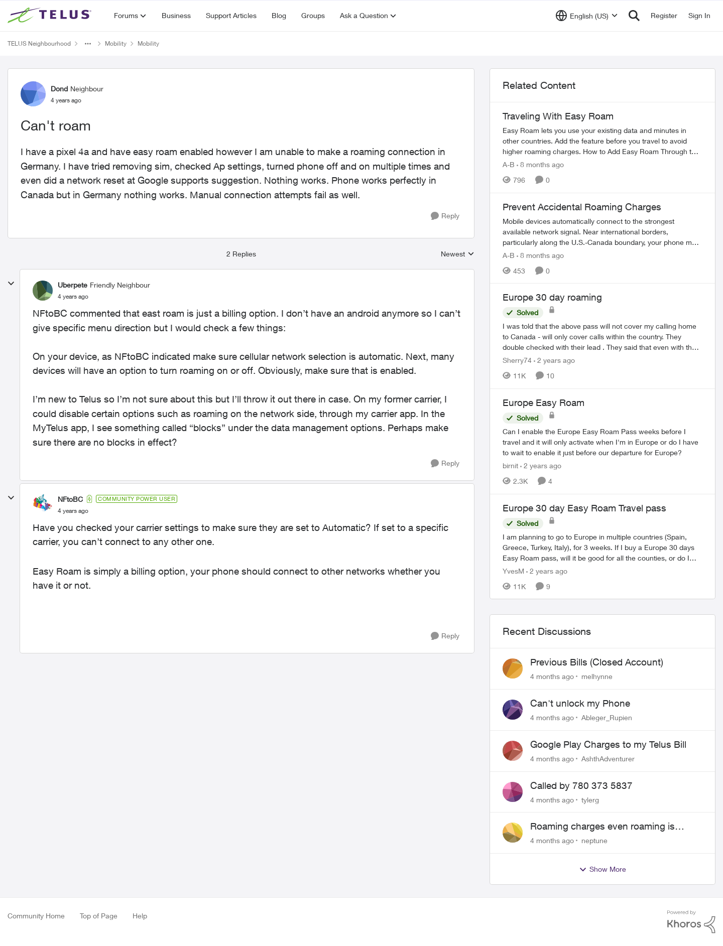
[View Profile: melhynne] (513, 668)
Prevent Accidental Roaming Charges (582, 206)
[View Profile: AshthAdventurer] (513, 751)
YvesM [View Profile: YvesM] (513, 570)
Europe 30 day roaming (552, 297)
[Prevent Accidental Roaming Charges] (602, 231)
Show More (602, 869)
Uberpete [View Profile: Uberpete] (72, 285)
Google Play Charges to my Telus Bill (608, 744)
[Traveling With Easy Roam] (602, 141)
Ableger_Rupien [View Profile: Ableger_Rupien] (606, 717)
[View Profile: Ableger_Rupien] (513, 710)
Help (140, 915)
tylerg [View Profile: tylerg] (590, 799)
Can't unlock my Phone (580, 703)
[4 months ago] (552, 676)
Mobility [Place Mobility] (116, 43)
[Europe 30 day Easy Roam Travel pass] (602, 547)
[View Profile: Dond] (33, 93)
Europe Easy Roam (543, 402)
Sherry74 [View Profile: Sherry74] (517, 360)
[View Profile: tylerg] (513, 792)
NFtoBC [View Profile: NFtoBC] (70, 499)
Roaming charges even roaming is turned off (602, 827)
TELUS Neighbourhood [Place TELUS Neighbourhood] (39, 43)
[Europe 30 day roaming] (602, 336)
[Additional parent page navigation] (88, 44)
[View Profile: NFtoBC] (43, 504)
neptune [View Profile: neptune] (594, 840)
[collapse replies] (11, 284)
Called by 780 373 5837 (581, 785)
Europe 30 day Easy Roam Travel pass (584, 507)
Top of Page (98, 915)
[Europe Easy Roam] (602, 442)
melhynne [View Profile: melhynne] (597, 676)
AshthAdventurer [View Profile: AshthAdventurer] (608, 758)
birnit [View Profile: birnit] (510, 465)
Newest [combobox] (457, 254)
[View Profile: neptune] (513, 833)
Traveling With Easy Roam (558, 115)
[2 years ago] (554, 360)
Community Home (36, 915)
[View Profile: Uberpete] (43, 291)
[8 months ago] (540, 164)
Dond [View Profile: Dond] (59, 88)
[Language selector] (586, 16)
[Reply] (445, 216)
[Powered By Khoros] (691, 921)
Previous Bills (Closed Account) (596, 661)
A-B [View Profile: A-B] (509, 164)
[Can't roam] (73, 296)
